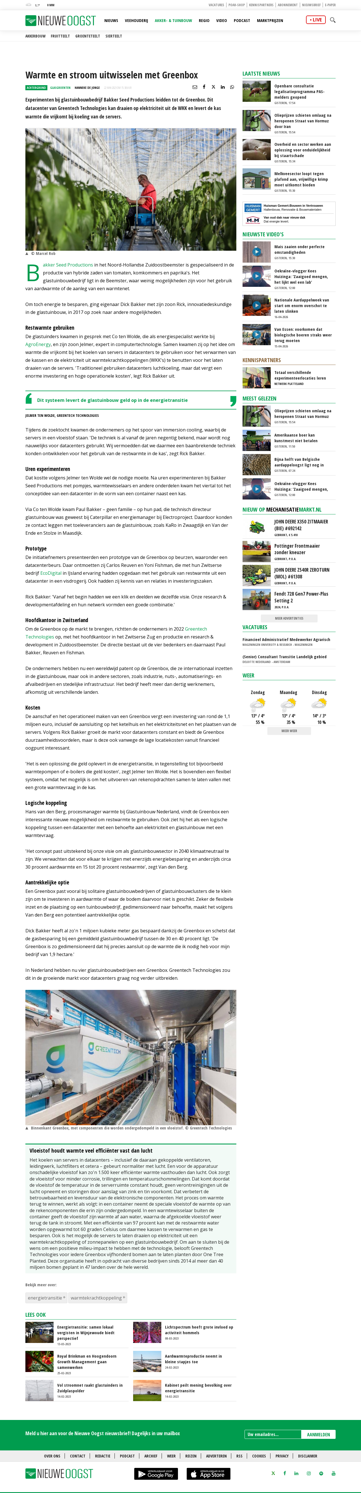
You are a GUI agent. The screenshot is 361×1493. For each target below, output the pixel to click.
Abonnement (288, 5)
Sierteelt (113, 36)
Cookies (259, 1456)
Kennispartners (261, 5)
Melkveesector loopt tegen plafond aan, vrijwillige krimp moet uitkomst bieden (301, 179)
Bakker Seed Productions (68, 265)
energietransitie (45, 1298)
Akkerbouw (35, 36)
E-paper (330, 5)
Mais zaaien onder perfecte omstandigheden (299, 249)
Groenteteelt (87, 36)
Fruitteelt (60, 36)
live (317, 20)
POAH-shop (236, 5)
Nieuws (111, 20)
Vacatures (216, 5)
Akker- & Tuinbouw (173, 20)
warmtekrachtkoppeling (96, 1298)
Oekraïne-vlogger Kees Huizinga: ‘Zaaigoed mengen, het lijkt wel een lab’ (301, 276)
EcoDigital (50, 573)
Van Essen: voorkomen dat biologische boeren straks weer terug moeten (303, 334)
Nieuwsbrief (311, 5)
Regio (204, 20)
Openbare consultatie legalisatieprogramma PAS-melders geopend (299, 91)
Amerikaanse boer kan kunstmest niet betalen (296, 437)
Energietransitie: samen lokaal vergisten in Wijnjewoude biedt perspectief (86, 1332)
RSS (239, 1456)
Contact (77, 1456)
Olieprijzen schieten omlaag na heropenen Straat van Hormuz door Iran (302, 120)
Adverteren (216, 1456)
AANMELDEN (318, 1435)
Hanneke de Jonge (87, 87)
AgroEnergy (38, 344)
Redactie (102, 1456)
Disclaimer (307, 1456)
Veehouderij (136, 20)
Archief (150, 1456)
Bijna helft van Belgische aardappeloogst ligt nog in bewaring (299, 462)
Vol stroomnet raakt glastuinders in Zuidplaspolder (90, 1387)
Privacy (282, 1456)
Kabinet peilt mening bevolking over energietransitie (198, 1387)
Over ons (52, 1456)
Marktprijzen (270, 20)
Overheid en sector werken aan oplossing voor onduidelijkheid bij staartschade (302, 149)
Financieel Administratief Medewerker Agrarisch (286, 639)
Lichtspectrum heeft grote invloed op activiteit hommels (199, 1329)
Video (221, 20)
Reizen (191, 1456)
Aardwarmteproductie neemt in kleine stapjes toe (193, 1358)
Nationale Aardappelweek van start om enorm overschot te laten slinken (301, 305)
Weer (248, 675)
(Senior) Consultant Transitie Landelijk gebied (285, 656)
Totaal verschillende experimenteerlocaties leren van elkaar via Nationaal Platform (300, 375)
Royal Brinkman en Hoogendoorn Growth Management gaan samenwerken (86, 1361)
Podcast (242, 20)
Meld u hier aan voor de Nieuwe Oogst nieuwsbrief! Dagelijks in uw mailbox (102, 1433)
